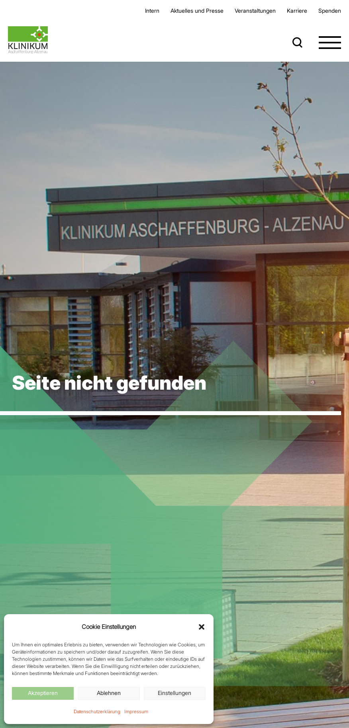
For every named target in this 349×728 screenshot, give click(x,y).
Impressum (136, 711)
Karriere (297, 10)
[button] (202, 627)
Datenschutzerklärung (97, 711)
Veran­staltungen (255, 10)
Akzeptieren (43, 692)
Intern (152, 10)
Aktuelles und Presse (197, 10)
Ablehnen (109, 692)
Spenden (329, 10)
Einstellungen (174, 692)
